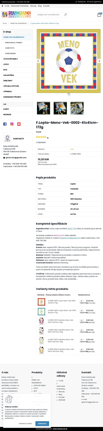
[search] (65, 15)
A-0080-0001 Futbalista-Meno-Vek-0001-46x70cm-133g (61, 321)
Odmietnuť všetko (25, 424)
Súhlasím (42, 423)
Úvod (5, 23)
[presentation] (38, 61)
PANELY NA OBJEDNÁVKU (18, 23)
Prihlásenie (82, 2)
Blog (40, 6)
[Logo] (16, 14)
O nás (7, 6)
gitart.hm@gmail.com (16, 157)
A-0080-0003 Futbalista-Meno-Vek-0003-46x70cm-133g (61, 341)
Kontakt (46, 6)
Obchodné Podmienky (20, 6)
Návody (33, 6)
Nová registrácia (95, 2)
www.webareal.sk (60, 429)
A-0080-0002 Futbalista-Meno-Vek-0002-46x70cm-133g (61, 331)
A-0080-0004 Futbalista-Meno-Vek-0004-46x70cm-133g (61, 350)
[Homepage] (2, 6)
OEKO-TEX (71, 228)
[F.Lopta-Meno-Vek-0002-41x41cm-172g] (68, 61)
